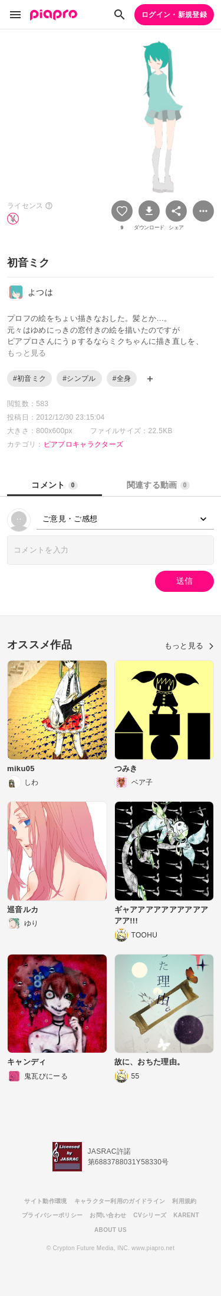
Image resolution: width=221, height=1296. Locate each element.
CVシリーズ (149, 1215)
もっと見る (189, 645)
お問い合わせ (108, 1215)
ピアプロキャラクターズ (84, 444)
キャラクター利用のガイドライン (120, 1201)
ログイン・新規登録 (174, 15)
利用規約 (184, 1201)
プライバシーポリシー (52, 1215)
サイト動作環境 (45, 1201)
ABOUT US (110, 1230)
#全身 (122, 378)
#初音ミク (29, 378)
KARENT (186, 1215)
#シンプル (78, 378)
